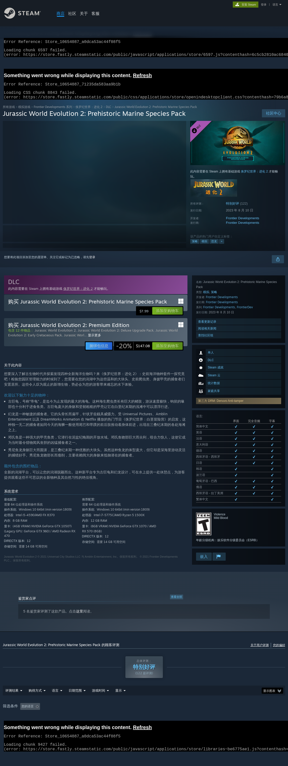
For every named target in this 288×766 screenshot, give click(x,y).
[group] (144, 717)
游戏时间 (98, 702)
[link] (132, 352)
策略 (195, 247)
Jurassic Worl (74, 341)
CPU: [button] (189, 717)
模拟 (204, 247)
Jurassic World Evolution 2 (55, 336)
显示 (118, 702)
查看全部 (176, 601)
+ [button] (221, 247)
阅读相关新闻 (207, 495)
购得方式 (35, 702)
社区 (72, 13)
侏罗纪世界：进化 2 (89, 113)
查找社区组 (205, 502)
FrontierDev (245, 474)
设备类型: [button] (225, 717)
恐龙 (214, 247)
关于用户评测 (260, 649)
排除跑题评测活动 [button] (72, 717)
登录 (263, 4)
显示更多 (94, 341)
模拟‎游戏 (24, 113)
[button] (167, 317)
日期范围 (75, 702)
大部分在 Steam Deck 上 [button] (136, 717)
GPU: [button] (205, 717)
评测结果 (11, 702)
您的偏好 (279, 649)
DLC (108, 113)
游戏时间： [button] (101, 717)
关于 (84, 13)
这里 (79, 616)
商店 (60, 13)
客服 (95, 13)
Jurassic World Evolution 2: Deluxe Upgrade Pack (115, 336)
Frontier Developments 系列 (53, 113)
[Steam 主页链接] (26, 17)
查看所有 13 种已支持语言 (214, 394)
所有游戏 (9, 113)
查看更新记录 (207, 488)
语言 (275, 4)
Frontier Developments (242, 224)
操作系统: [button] (168, 717)
